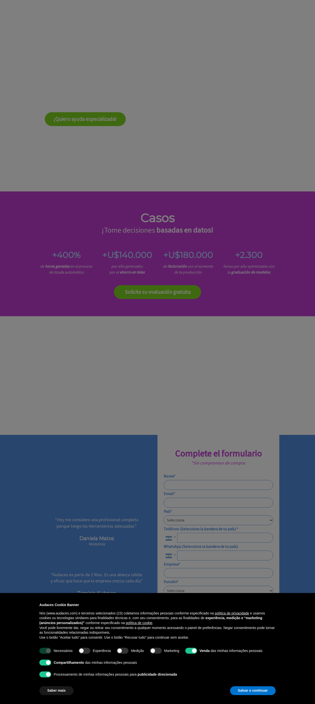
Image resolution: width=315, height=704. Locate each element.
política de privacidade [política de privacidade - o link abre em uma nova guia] (232, 613)
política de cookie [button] (139, 623)
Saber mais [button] (56, 690)
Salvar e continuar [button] (253, 690)
